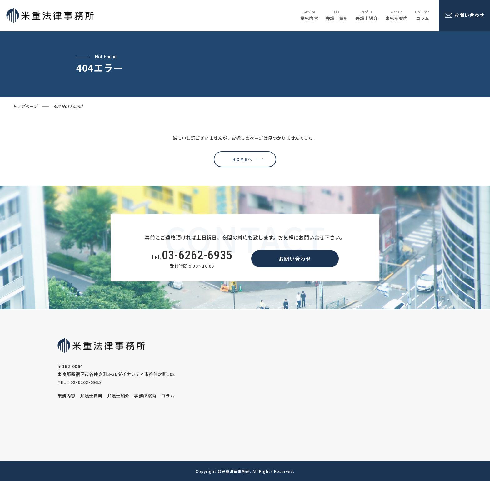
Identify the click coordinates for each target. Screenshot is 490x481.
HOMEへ (241, 159)
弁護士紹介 (118, 395)
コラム (168, 395)
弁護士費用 (91, 395)
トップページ (25, 106)
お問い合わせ (295, 258)
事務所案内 (145, 395)
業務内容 (66, 395)
